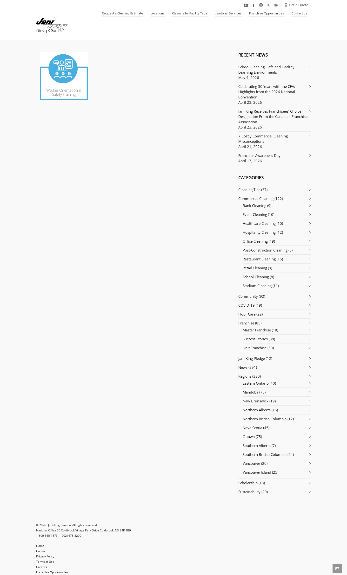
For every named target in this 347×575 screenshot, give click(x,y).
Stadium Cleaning (257, 285)
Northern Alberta (257, 409)
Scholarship (248, 482)
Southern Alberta (257, 445)
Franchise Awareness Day (259, 155)
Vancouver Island (257, 472)
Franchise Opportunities (52, 572)
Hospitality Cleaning (259, 232)
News (242, 367)
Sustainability (249, 491)
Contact (41, 551)
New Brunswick (255, 401)
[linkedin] (246, 5)
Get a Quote (296, 5)
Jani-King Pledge (251, 358)
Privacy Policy (45, 556)
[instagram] (261, 5)
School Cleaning (256, 276)
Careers (41, 567)
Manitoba (250, 392)
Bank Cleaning (254, 205)
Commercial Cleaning (256, 198)
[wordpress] (276, 5)
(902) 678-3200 (71, 536)
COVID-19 (246, 305)
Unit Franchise (255, 347)
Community (248, 296)
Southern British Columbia (265, 454)
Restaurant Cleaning (259, 259)
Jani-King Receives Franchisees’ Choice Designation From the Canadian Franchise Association (272, 116)
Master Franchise (257, 330)
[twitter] (269, 5)
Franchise (246, 323)
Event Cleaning (255, 214)
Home (40, 546)
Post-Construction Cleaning (265, 250)
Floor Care (246, 314)
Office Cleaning (255, 241)
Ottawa (249, 436)
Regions (244, 376)
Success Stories (255, 338)
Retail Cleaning (255, 267)
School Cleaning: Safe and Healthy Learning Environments (266, 70)
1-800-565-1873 (47, 536)
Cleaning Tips (249, 189)
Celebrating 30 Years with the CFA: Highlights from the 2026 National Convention (266, 91)
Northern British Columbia (265, 418)
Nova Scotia (252, 427)
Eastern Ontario (256, 383)
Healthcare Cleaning (259, 223)
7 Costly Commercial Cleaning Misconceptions (263, 139)
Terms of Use (45, 562)
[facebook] (254, 5)
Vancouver (251, 463)
